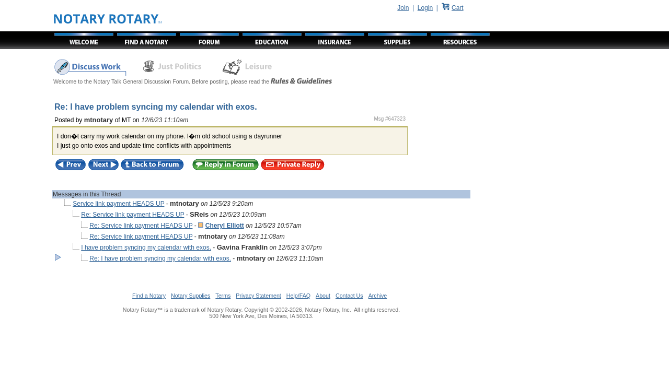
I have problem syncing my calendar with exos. (146, 247)
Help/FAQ (298, 295)
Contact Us (349, 295)
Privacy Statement (258, 295)
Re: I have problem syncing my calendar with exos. (160, 258)
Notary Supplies (190, 295)
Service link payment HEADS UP (118, 203)
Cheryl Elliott (224, 225)
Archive (377, 295)
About (323, 295)
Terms (222, 295)
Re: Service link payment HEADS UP (132, 214)
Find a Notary (149, 295)
